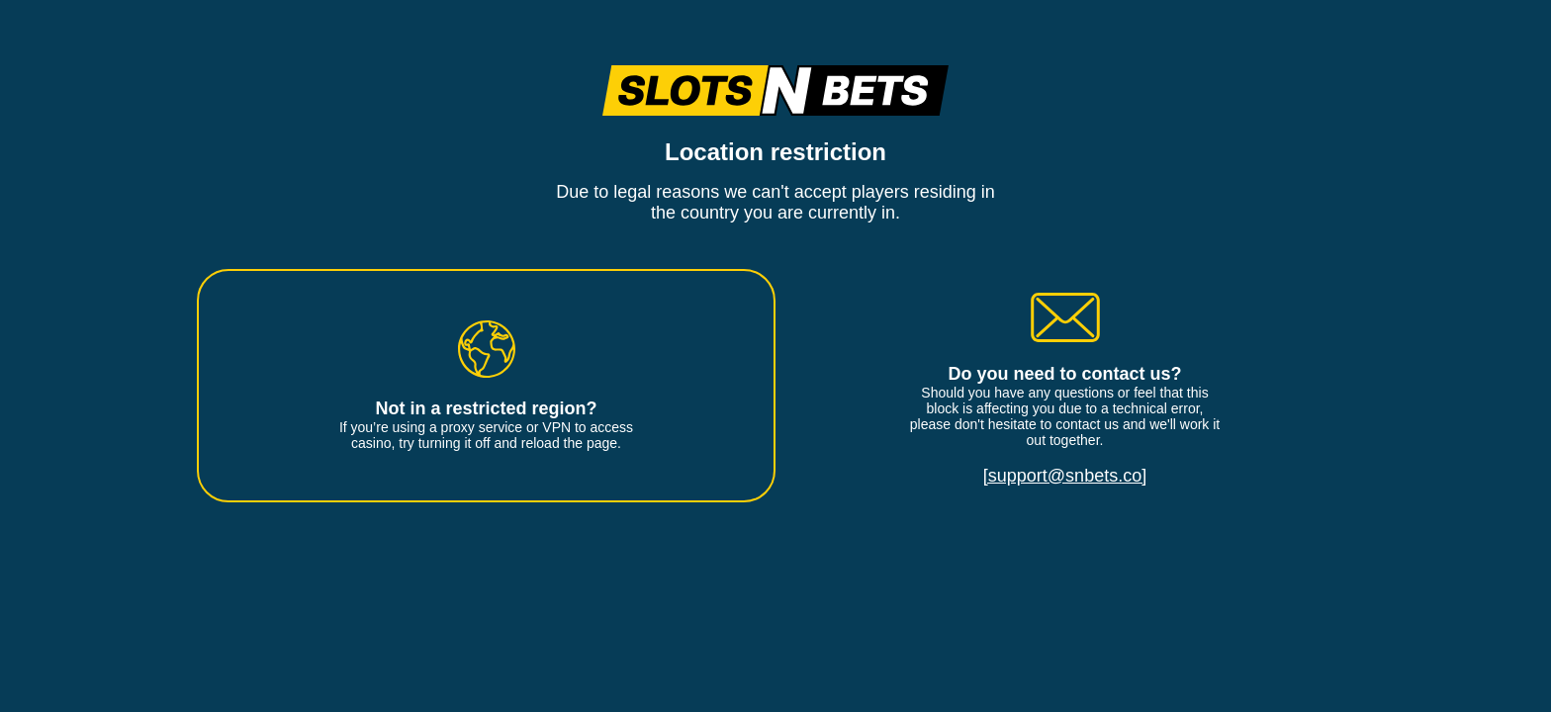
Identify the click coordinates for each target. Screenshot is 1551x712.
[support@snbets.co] (1064, 476)
